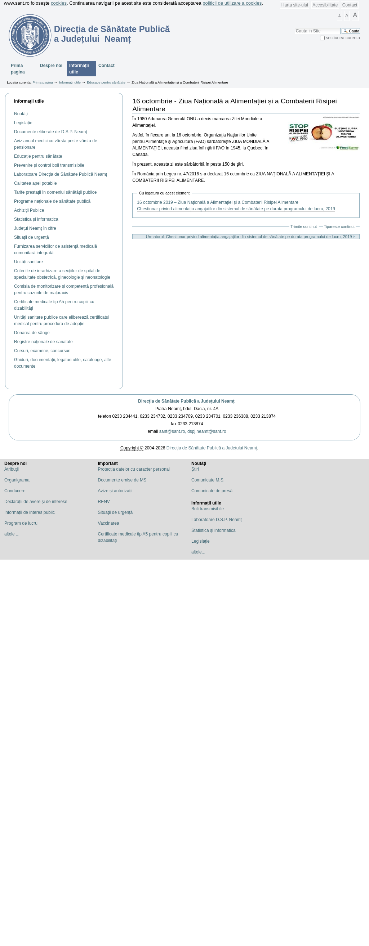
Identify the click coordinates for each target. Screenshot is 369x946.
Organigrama (17, 480)
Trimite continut (303, 226)
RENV (104, 501)
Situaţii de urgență (115, 512)
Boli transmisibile (207, 508)
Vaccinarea (108, 523)
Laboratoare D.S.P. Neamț (216, 519)
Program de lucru (20, 523)
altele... (198, 552)
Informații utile (79, 69)
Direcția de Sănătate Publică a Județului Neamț (186, 401)
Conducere (15, 490)
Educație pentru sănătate (106, 82)
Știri (195, 469)
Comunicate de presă (211, 490)
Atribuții (11, 469)
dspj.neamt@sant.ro (206, 431)
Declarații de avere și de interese (35, 501)
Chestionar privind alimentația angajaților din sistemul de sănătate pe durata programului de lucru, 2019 (236, 208)
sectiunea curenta (343, 37)
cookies (59, 3)
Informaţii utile (29, 101)
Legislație (200, 541)
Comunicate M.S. (207, 480)
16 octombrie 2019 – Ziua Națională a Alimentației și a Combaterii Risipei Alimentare (217, 202)
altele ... (11, 534)
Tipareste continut (339, 226)
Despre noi (51, 65)
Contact (349, 5)
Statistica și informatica (213, 530)
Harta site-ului (294, 5)
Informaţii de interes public (29, 512)
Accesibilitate (325, 5)
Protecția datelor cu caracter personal (134, 469)
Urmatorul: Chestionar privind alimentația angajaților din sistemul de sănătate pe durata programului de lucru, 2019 (250, 236)
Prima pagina (18, 69)
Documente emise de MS (122, 480)
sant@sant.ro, (172, 431)
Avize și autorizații (115, 490)
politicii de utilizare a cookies (232, 3)
